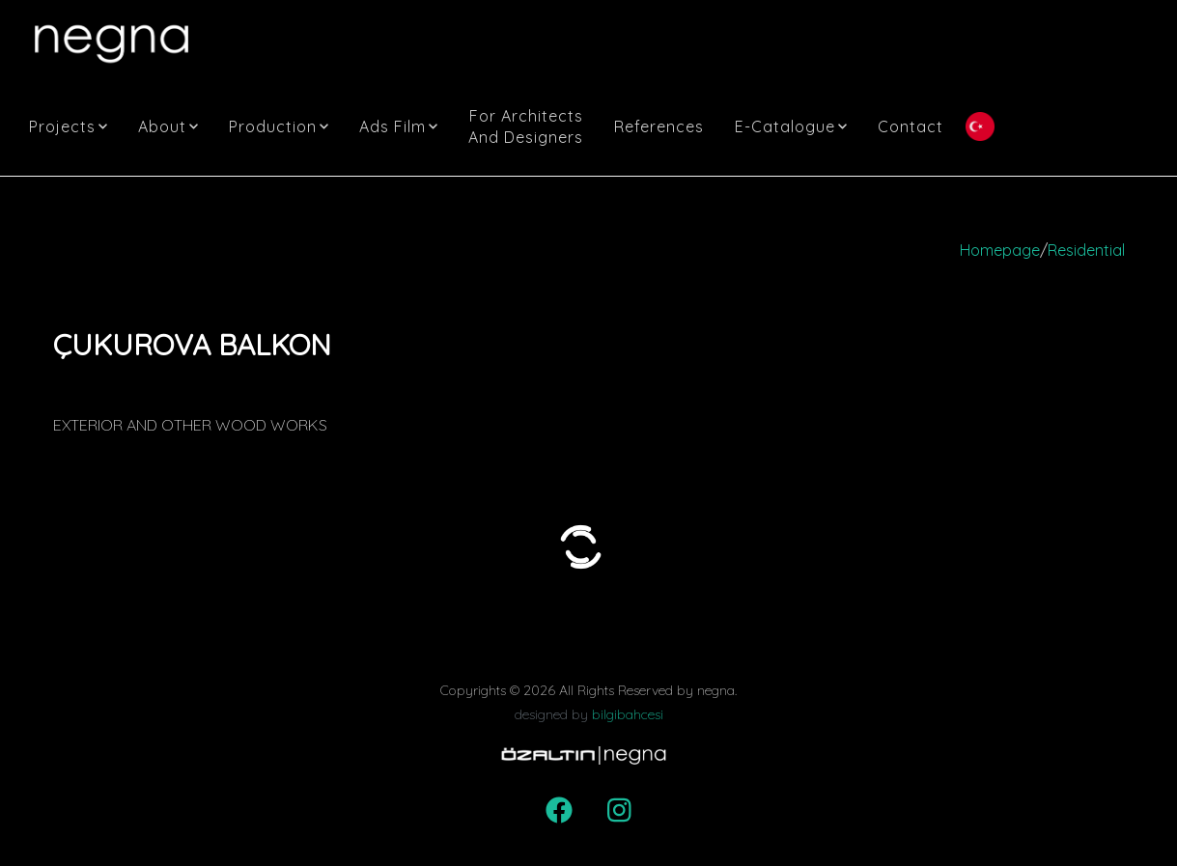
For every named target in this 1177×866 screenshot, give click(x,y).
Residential (1086, 250)
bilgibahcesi (627, 714)
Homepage (1000, 250)
